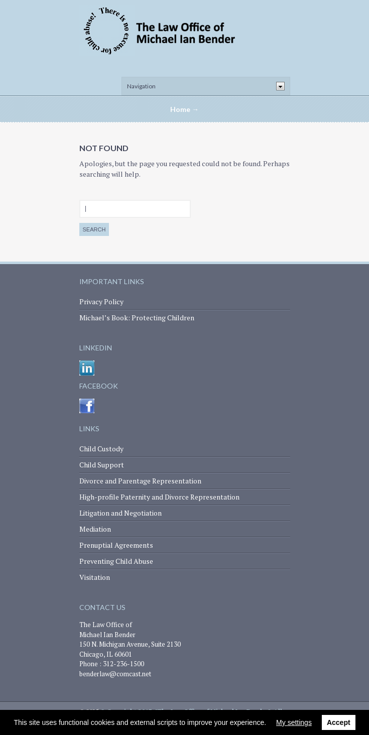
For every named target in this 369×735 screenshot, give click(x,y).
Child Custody (101, 448)
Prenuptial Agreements (116, 545)
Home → (184, 109)
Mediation (95, 529)
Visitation (94, 577)
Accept (338, 722)
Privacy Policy (101, 301)
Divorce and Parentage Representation (140, 480)
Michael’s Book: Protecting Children (136, 317)
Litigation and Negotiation (120, 513)
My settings (294, 722)
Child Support (101, 464)
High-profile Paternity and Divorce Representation (159, 497)
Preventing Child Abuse (116, 561)
